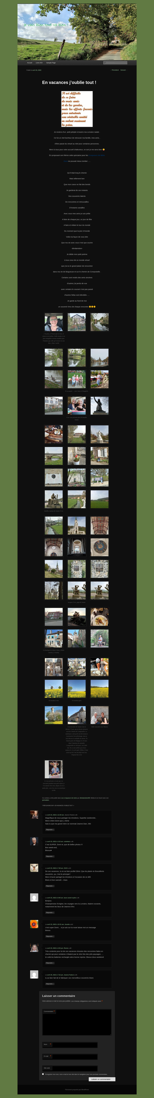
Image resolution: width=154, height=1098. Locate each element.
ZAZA (66, 868)
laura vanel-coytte (70, 898)
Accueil (29, 63)
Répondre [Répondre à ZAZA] (50, 886)
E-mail (47, 1056)
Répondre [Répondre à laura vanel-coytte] (50, 913)
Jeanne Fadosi (69, 975)
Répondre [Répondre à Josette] (50, 936)
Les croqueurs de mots (69, 798)
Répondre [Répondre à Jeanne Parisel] (50, 830)
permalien (45, 800)
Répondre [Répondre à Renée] (50, 963)
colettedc (67, 841)
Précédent (114, 70)
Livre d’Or (39, 63)
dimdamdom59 (85, 798)
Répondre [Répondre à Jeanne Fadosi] (50, 984)
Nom (47, 1044)
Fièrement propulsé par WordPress (77, 1089)
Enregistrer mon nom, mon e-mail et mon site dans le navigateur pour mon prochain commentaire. (76, 1074)
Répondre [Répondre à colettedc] (50, 856)
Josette (67, 924)
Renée (66, 948)
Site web (47, 1068)
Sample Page (51, 63)
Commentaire (49, 1011)
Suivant (124, 70)
